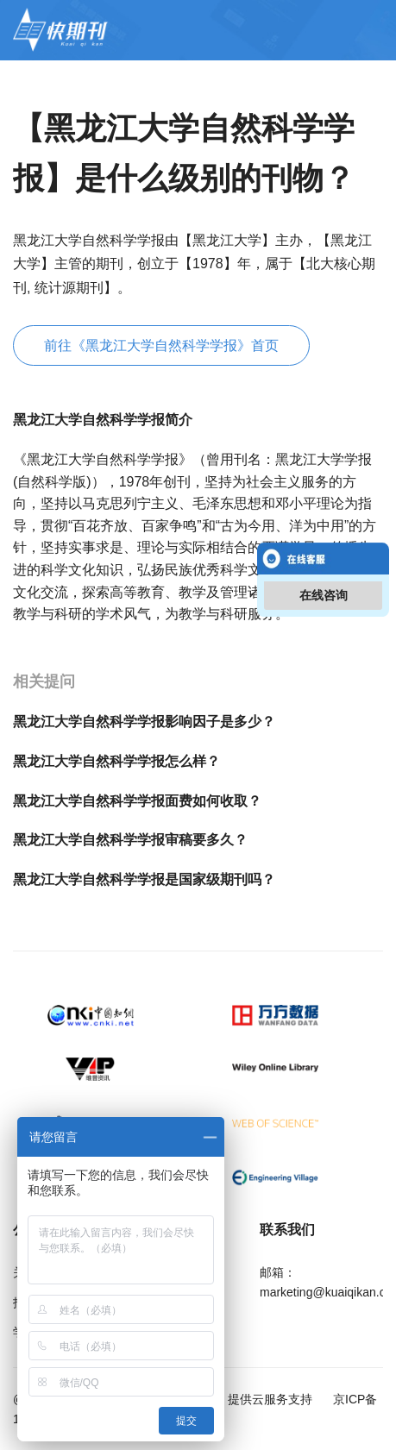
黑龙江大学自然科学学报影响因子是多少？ (144, 721)
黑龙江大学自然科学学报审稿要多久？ (130, 839)
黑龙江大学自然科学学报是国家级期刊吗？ (144, 879)
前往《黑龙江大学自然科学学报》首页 (161, 345)
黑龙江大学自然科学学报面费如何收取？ (137, 801)
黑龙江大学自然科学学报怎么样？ (116, 761)
